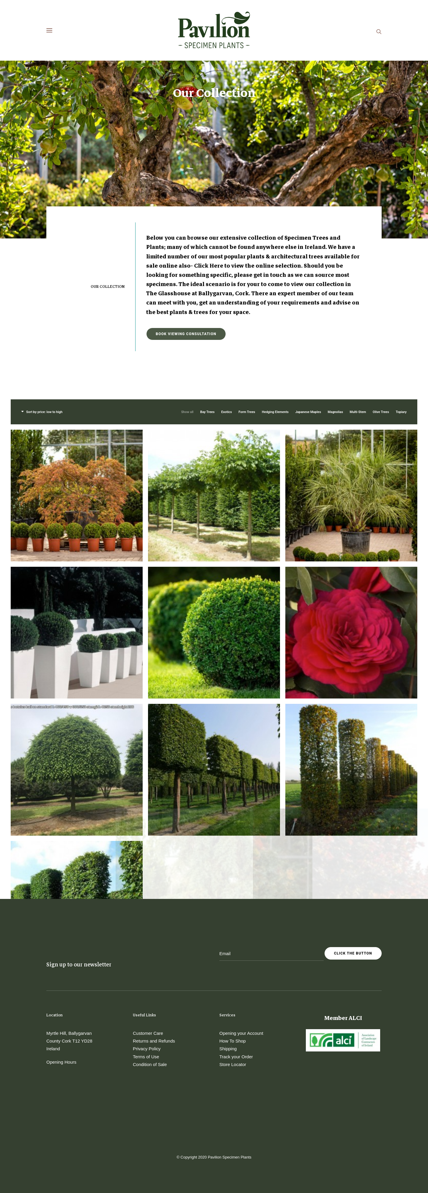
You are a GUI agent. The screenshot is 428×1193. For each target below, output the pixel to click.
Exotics (226, 297)
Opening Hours (61, 1062)
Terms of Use (146, 1056)
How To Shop (232, 1040)
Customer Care (148, 1033)
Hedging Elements (275, 297)
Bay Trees (207, 297)
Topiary (401, 297)
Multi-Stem (358, 297)
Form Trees (247, 297)
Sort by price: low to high (44, 298)
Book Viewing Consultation (186, 220)
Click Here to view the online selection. (248, 151)
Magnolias (335, 297)
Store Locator (232, 1064)
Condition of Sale (150, 1064)
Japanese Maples (308, 297)
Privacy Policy (146, 1048)
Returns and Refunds (154, 1040)
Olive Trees (381, 297)
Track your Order (236, 1056)
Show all (187, 297)
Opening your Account (241, 1033)
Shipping (228, 1048)
